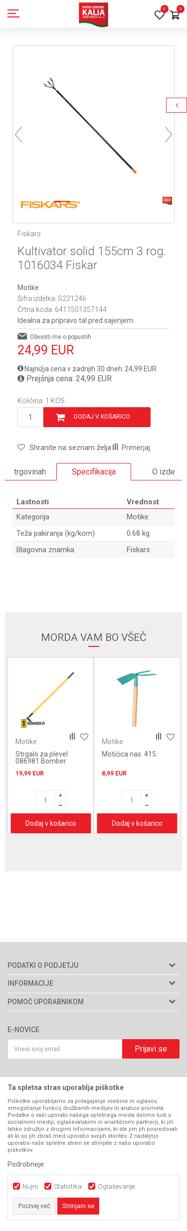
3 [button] (104, 201)
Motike (28, 288)
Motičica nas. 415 (129, 754)
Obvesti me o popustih (60, 336)
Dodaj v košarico (102, 416)
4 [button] (125, 201)
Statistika (68, 1186)
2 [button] (83, 201)
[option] (93, 126)
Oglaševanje (116, 1186)
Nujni (30, 1186)
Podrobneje (25, 1164)
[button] (64, 447)
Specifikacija (94, 471)
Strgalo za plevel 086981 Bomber (41, 758)
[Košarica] (175, 15)
